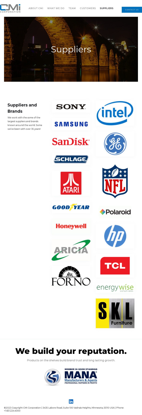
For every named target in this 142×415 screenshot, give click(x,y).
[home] (10, 8)
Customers (88, 8)
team (72, 8)
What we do (55, 8)
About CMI (36, 8)
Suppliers (106, 8)
